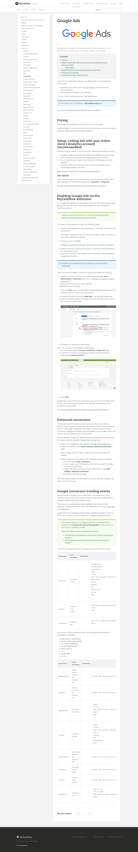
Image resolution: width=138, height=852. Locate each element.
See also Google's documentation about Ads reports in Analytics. (81, 186)
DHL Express (27, 65)
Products (24, 31)
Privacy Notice (98, 834)
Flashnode (26, 70)
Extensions (33, 9)
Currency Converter (29, 158)
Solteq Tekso (27, 138)
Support (18, 9)
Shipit (24, 132)
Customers (25, 37)
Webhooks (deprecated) (30, 172)
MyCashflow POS (27, 180)
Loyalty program (28, 90)
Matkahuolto (27, 96)
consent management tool (100, 515)
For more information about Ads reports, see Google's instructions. (82, 410)
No (89, 811)
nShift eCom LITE (28, 107)
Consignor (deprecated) (30, 54)
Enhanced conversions (70, 72)
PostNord (26, 118)
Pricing (64, 60)
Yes (79, 811)
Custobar (26, 56)
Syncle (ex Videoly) (29, 166)
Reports (24, 42)
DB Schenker (27, 62)
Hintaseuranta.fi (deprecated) (31, 87)
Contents (24, 39)
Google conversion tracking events (75, 75)
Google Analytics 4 (29, 79)
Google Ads (42, 9)
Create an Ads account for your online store (77, 228)
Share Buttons (27, 93)
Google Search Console (30, 82)
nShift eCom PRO (28, 110)
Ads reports (69, 67)
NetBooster (26, 104)
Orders (24, 34)
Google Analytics (89, 87)
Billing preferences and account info (32, 25)
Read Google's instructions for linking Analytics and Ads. (78, 171)
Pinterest (26, 115)
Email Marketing (28, 130)
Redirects (26, 155)
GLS (24, 73)
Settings (24, 23)
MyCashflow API (28, 99)
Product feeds (27, 152)
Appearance (25, 45)
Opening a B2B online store (30, 177)
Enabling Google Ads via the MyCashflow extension (81, 70)
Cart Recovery (27, 113)
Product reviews (28, 146)
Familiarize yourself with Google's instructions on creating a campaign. (87, 245)
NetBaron (26, 101)
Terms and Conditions (78, 834)
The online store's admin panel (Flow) (33, 20)
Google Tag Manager (29, 85)
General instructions (27, 28)
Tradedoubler (27, 141)
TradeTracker (27, 144)
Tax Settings (26, 161)
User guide (26, 9)
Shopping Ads (27, 149)
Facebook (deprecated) (30, 68)
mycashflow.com (113, 834)
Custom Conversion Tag (30, 59)
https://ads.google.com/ (101, 444)
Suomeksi (24, 842)
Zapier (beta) (27, 175)
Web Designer (27, 169)
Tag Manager (64, 509)
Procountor (26, 127)
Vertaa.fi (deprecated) (29, 163)
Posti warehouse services (31, 124)
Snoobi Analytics (28, 135)
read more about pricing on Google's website (75, 131)
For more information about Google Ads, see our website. (78, 110)
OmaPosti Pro (27, 121)
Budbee (25, 51)
